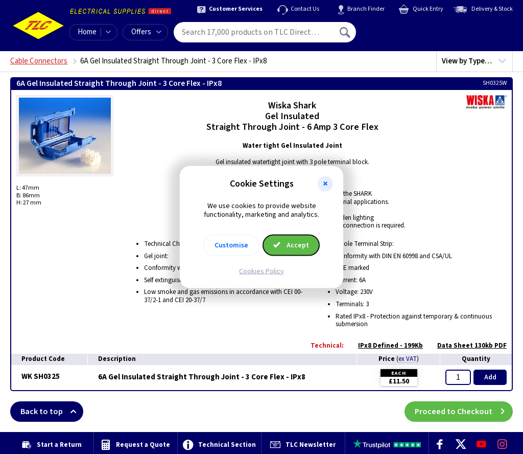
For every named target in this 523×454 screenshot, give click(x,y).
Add (490, 377)
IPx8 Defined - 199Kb (385, 345)
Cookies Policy (261, 271)
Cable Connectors (38, 61)
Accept (291, 245)
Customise (231, 245)
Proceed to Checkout (464, 411)
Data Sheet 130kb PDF (467, 345)
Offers (146, 32)
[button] (325, 184)
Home (87, 32)
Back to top (51, 411)
